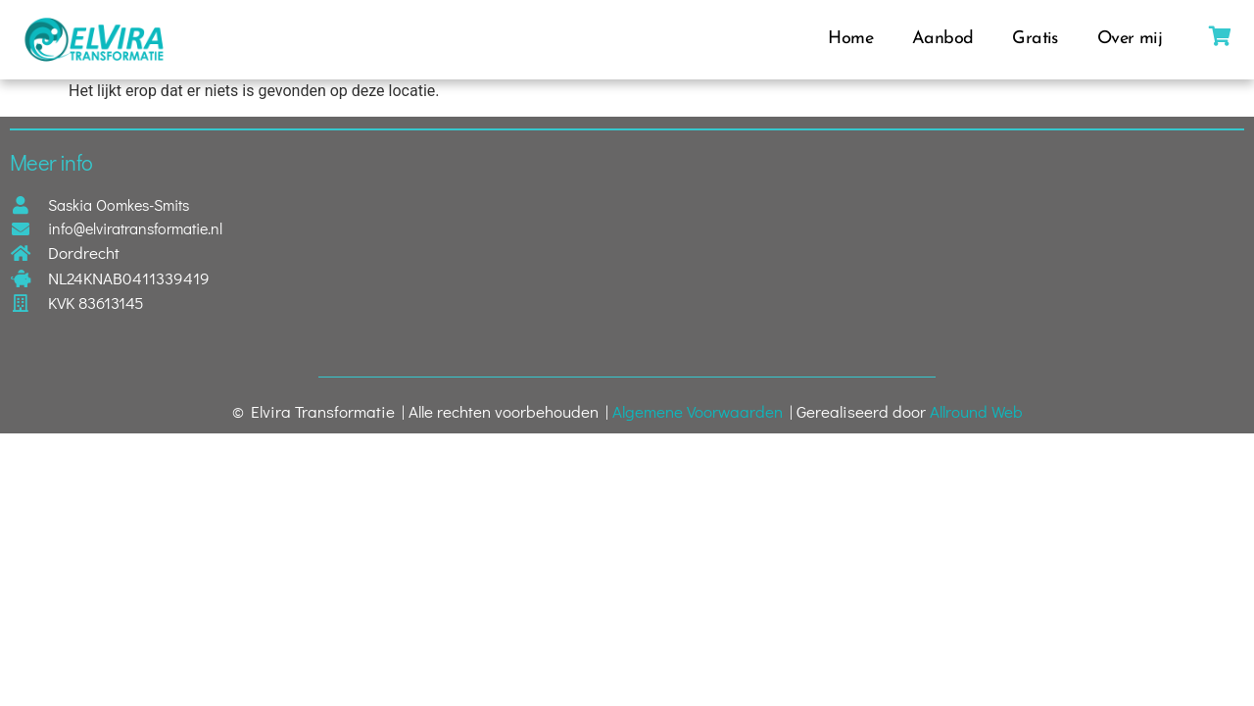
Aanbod (942, 38)
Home (850, 38)
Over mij (1129, 38)
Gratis (1034, 38)
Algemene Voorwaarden (697, 411)
